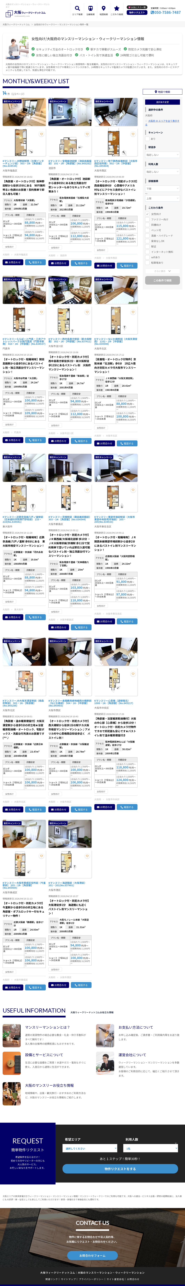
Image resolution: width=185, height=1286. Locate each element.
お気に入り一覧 (138, 7)
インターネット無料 (162, 250)
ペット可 (156, 229)
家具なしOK (157, 240)
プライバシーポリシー (91, 1278)
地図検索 (104, 14)
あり (153, 137)
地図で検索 (164, 91)
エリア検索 (77, 14)
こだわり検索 (117, 14)
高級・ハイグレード (162, 234)
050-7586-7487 (167, 12)
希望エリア (73, 1139)
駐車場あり (157, 261)
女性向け (156, 213)
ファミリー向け (159, 218)
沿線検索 (90, 14)
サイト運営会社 (115, 1278)
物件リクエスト (137, 12)
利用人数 (132, 1139)
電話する (37, 262)
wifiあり (155, 256)
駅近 (153, 245)
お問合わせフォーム (92, 1255)
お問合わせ (14, 262)
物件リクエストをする (120, 1168)
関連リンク (51, 1278)
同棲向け (156, 223)
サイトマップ (68, 1278)
